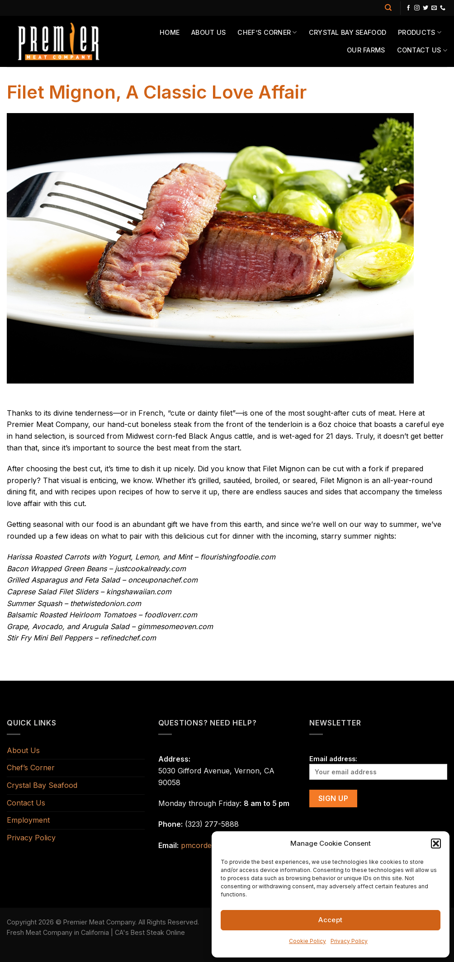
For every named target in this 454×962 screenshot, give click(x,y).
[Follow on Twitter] (425, 8)
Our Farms (366, 50)
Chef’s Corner (267, 32)
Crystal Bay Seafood (347, 32)
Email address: (378, 767)
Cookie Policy (307, 941)
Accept (330, 919)
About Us (208, 32)
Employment (28, 820)
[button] (435, 843)
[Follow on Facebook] (408, 8)
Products (419, 32)
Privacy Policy (349, 941)
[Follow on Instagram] (417, 8)
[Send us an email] (434, 8)
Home (170, 32)
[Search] (388, 7)
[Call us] (442, 8)
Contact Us (422, 50)
